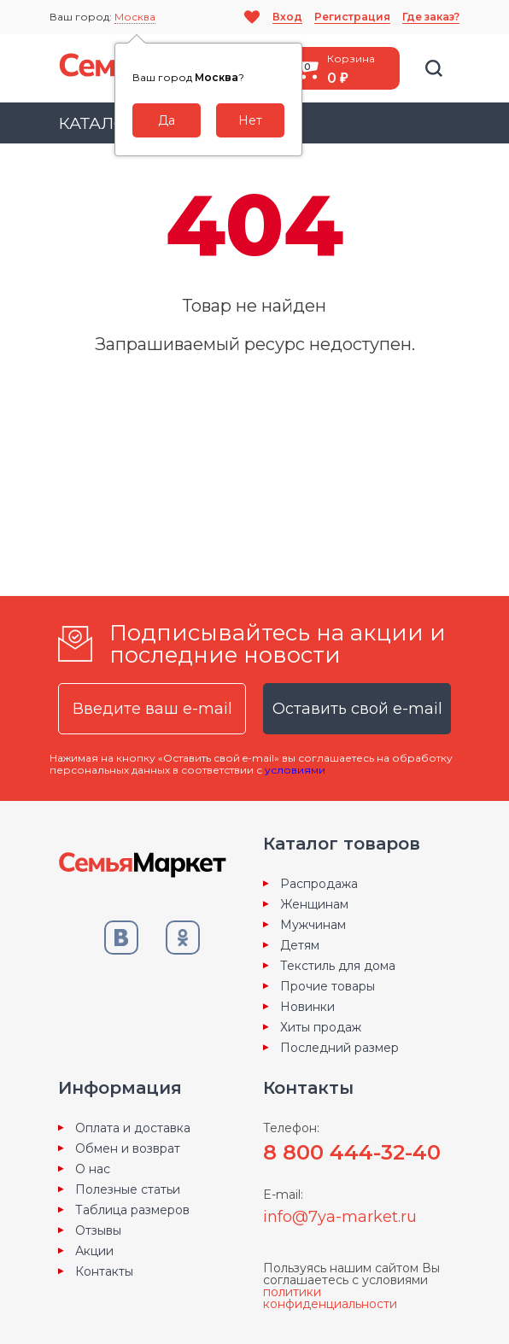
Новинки (307, 1007)
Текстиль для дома (337, 966)
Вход (287, 16)
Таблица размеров (132, 1210)
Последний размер (339, 1048)
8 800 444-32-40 (352, 1152)
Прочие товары (327, 986)
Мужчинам (313, 925)
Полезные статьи (127, 1189)
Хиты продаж (320, 1027)
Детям (299, 945)
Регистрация (352, 16)
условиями (295, 769)
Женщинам (314, 904)
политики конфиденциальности (330, 1298)
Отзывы (98, 1230)
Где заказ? (430, 16)
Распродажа (319, 884)
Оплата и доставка (132, 1128)
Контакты (104, 1271)
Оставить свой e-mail (357, 708)
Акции (94, 1251)
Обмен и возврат (127, 1148)
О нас (92, 1169)
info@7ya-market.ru (340, 1216)
